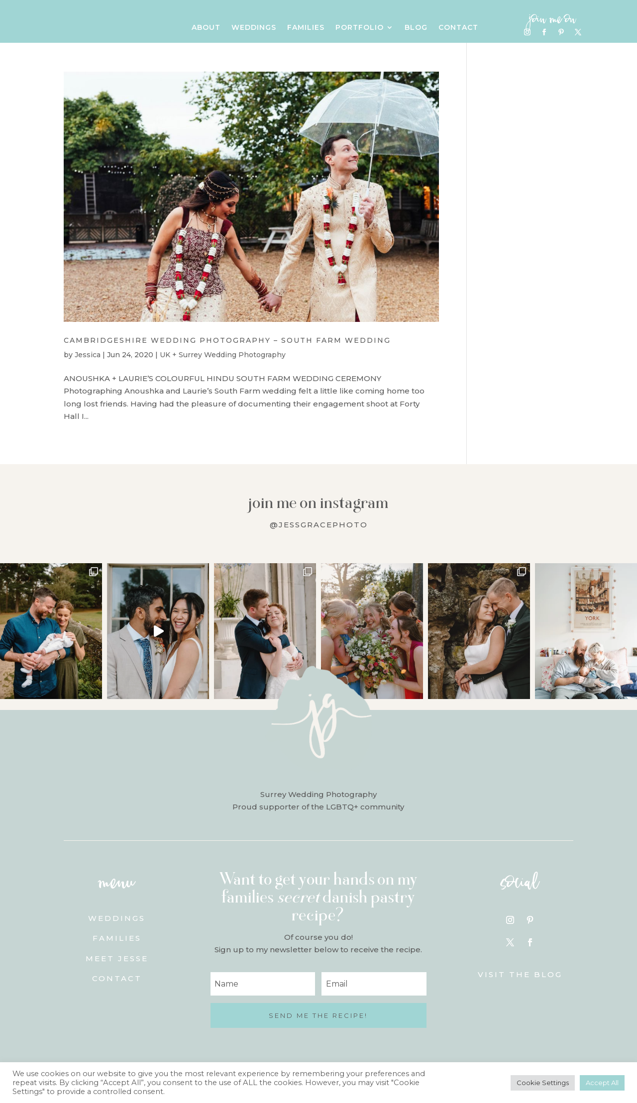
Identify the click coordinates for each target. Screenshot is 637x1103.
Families (305, 28)
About (206, 28)
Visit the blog (520, 974)
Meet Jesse (117, 958)
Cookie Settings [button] (543, 1083)
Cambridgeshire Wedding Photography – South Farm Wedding (227, 340)
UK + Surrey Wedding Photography (223, 354)
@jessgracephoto (319, 524)
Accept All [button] (602, 1083)
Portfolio (359, 28)
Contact (458, 28)
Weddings (253, 28)
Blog (416, 28)
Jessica (88, 354)
